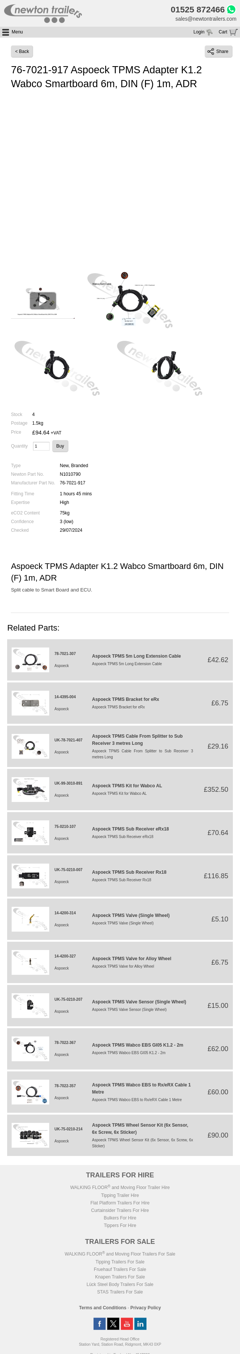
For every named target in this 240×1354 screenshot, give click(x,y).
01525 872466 (197, 10)
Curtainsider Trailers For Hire (120, 1210)
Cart (223, 32)
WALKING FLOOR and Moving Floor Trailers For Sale (120, 1254)
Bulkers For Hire (120, 1218)
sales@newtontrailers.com (205, 19)
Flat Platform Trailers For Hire (120, 1203)
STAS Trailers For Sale (120, 1292)
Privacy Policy (145, 1308)
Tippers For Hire (120, 1225)
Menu (17, 32)
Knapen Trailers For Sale (120, 1277)
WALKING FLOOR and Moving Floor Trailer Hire (120, 1188)
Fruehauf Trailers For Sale (120, 1269)
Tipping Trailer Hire (120, 1195)
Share (217, 51)
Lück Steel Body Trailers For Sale (119, 1284)
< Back (22, 51)
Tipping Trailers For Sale (119, 1262)
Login (198, 32)
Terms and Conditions (103, 1308)
